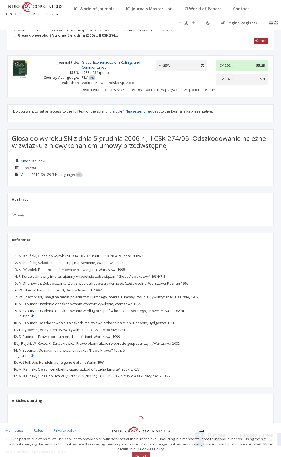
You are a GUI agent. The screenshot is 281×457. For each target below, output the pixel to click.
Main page (14, 430)
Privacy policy (65, 430)
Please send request (142, 111)
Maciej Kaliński (33, 160)
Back (260, 40)
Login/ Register (239, 23)
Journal (26, 315)
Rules (38, 430)
